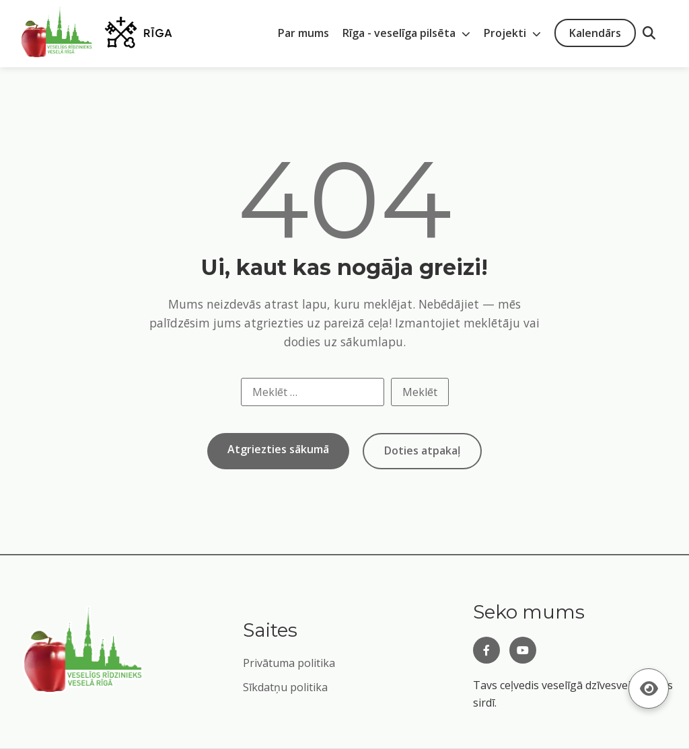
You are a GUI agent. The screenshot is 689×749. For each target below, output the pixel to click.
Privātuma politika (289, 663)
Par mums (303, 33)
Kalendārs (595, 33)
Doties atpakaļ (422, 450)
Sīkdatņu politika (285, 687)
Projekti (512, 33)
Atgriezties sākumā (278, 449)
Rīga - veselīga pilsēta (406, 33)
